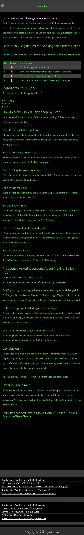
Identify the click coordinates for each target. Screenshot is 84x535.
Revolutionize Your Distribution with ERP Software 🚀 (26, 490)
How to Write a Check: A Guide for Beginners (22, 508)
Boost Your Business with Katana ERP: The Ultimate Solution (29, 493)
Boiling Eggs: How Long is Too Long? (19, 515)
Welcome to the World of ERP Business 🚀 (21, 483)
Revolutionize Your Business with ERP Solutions (23, 480)
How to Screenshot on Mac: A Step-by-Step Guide (24, 518)
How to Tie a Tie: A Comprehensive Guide (20, 512)
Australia (42, 6)
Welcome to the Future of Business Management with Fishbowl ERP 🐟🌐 (35, 486)
